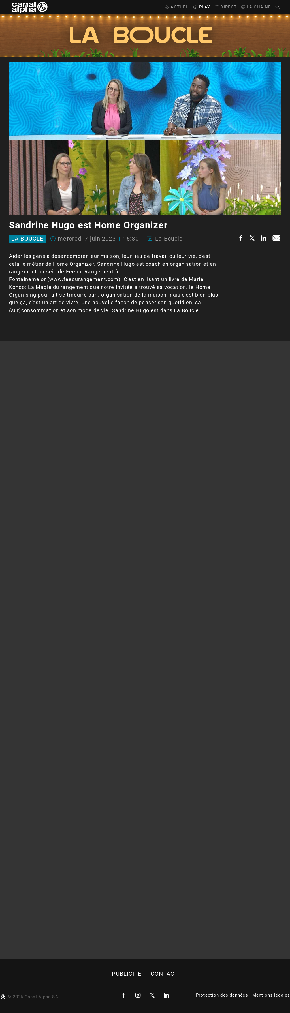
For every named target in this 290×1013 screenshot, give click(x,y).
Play (201, 7)
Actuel (176, 7)
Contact (164, 974)
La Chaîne (255, 7)
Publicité (127, 974)
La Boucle (27, 238)
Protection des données (222, 995)
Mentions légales (271, 995)
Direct (225, 7)
